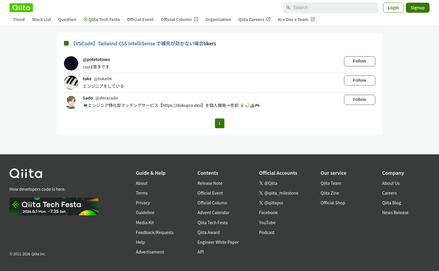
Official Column (179, 19)
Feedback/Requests (155, 232)
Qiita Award (208, 232)
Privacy (143, 203)
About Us (391, 183)
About (141, 183)
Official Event (140, 19)
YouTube (267, 222)
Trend (19, 19)
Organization (218, 19)
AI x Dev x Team (296, 19)
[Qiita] (21, 7)
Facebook (268, 212)
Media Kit (145, 222)
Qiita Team (331, 183)
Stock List (41, 19)
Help (140, 242)
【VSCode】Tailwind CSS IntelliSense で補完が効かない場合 (137, 43)
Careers (389, 193)
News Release (395, 212)
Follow (359, 61)
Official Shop (333, 203)
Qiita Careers (254, 19)
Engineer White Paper (218, 242)
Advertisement (150, 252)
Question (67, 19)
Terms (142, 193)
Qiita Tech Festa (101, 19)
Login (393, 7)
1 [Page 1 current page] (219, 123)
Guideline (145, 212)
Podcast (266, 232)
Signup (418, 7)
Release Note (209, 183)
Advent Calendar (213, 212)
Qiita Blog (391, 203)
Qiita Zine (330, 193)
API (200, 252)
